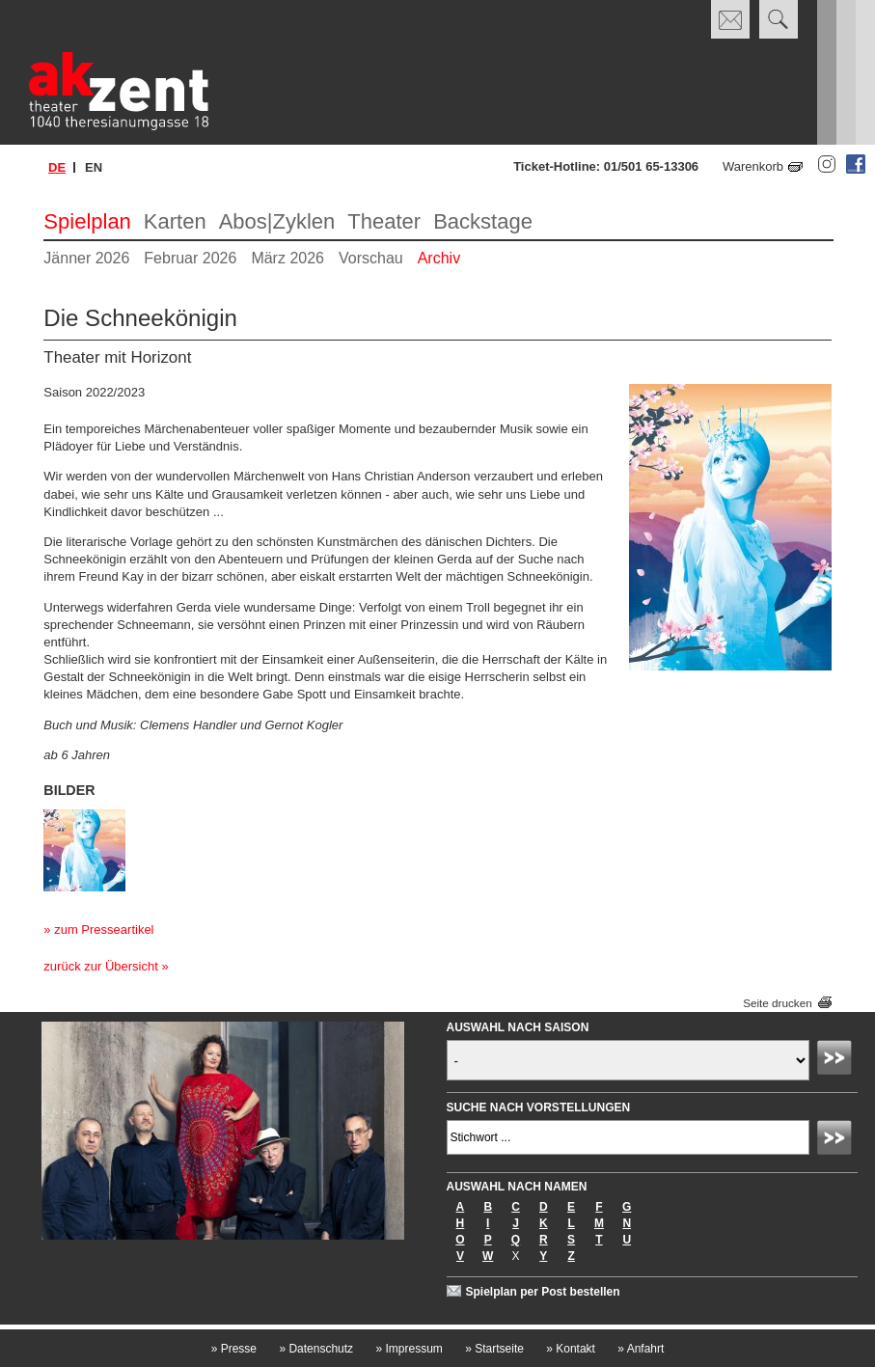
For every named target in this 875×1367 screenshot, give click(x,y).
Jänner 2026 (86, 258)
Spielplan (87, 221)
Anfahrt (640, 1348)
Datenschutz (316, 1348)
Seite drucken (777, 1003)
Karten (175, 221)
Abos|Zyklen (277, 221)
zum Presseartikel (103, 929)
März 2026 (287, 258)
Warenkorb (753, 166)
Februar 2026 (190, 258)
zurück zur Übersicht (100, 966)
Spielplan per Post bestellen (543, 1292)
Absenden (837, 1060)
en (93, 167)
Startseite (494, 1348)
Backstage (483, 221)
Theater (384, 221)
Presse (234, 1348)
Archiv (439, 258)
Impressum (408, 1348)
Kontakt (570, 1348)
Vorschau (371, 258)
